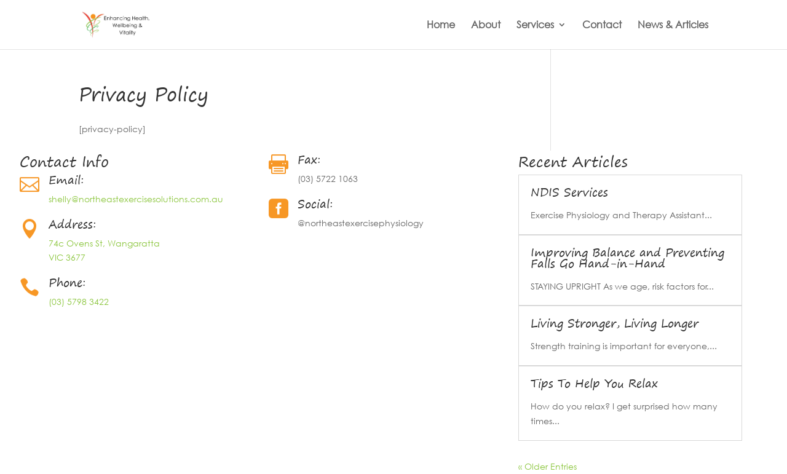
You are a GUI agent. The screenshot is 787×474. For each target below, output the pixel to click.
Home (441, 25)
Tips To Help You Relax (594, 383)
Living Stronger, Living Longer (614, 323)
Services (535, 25)
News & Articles (673, 25)
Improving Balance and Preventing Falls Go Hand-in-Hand (627, 258)
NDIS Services (569, 192)
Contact (602, 25)
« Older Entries (547, 466)
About (485, 25)
